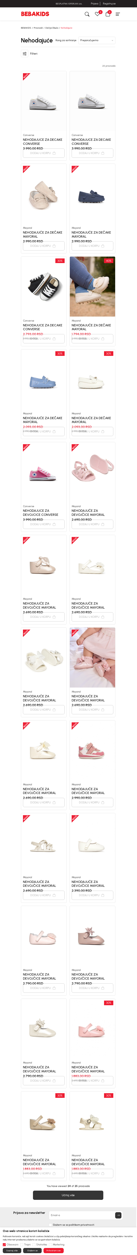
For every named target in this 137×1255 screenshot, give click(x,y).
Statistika (41, 1244)
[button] (107, 14)
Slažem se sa (73, 1225)
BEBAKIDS (26, 28)
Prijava (94, 3)
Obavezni (12, 1244)
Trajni (27, 1244)
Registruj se (109, 3)
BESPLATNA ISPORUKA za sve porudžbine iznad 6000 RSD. (68, 3)
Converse (28, 135)
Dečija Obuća (51, 28)
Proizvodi (38, 28)
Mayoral (27, 227)
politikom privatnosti (81, 1224)
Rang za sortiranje (66, 40)
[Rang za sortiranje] (96, 40)
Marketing (58, 1244)
